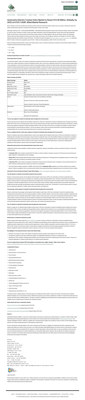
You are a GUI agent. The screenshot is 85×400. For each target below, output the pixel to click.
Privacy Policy (65, 394)
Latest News (11, 15)
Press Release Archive (21, 394)
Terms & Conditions (43, 394)
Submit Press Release (32, 394)
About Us (50, 15)
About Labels (33, 15)
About (12, 394)
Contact (42, 15)
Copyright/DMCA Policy (55, 394)
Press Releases (21, 15)
